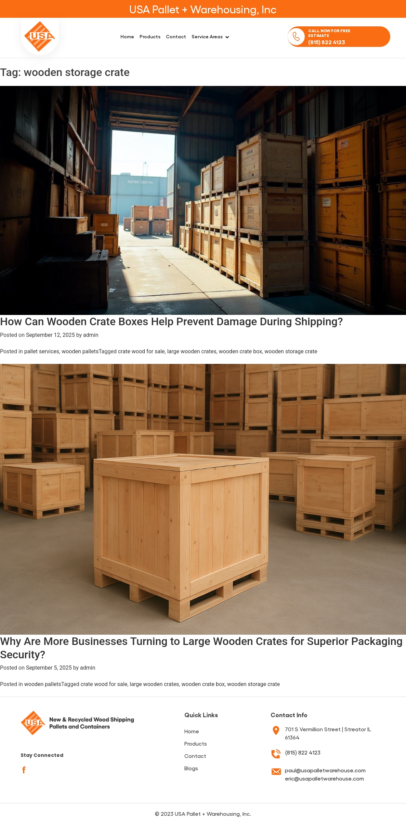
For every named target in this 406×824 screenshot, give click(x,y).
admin (90, 335)
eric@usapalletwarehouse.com (324, 778)
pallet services (41, 351)
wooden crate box (240, 351)
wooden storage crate (290, 351)
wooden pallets (80, 351)
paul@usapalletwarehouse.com (325, 770)
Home (127, 36)
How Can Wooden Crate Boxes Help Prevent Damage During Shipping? (171, 321)
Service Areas (207, 36)
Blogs (191, 768)
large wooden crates (192, 351)
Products (150, 36)
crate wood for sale (141, 351)
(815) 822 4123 (302, 752)
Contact (176, 36)
